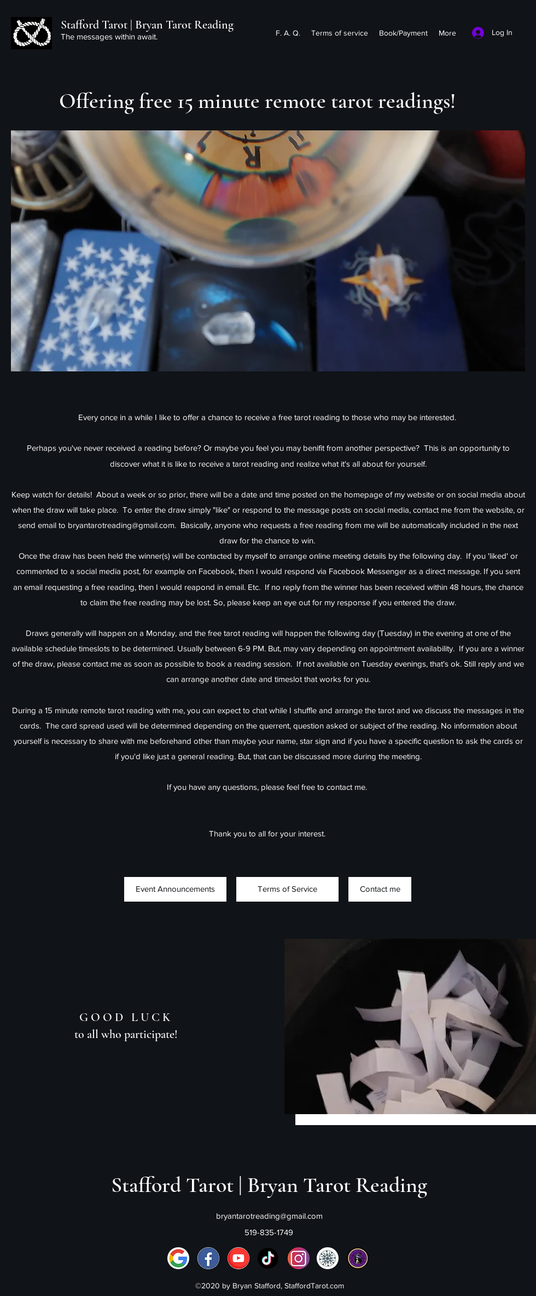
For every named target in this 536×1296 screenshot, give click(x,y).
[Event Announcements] (175, 889)
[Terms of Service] (287, 889)
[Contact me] (379, 889)
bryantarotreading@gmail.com (121, 525)
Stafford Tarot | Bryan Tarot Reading (147, 25)
